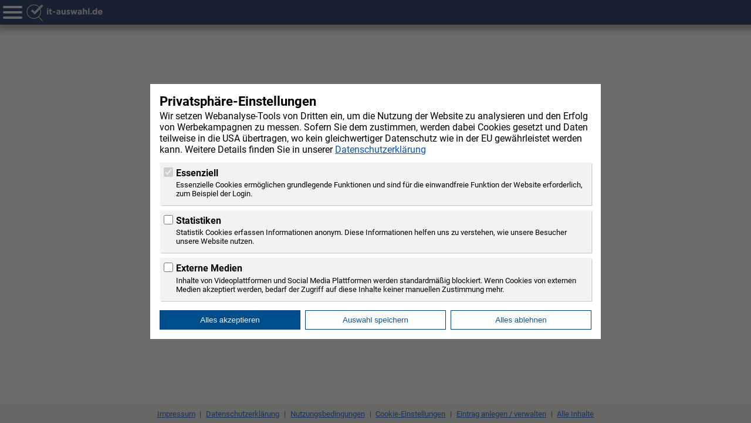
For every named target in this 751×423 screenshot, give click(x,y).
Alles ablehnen (520, 319)
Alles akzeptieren (230, 319)
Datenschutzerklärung (380, 149)
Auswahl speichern (375, 319)
